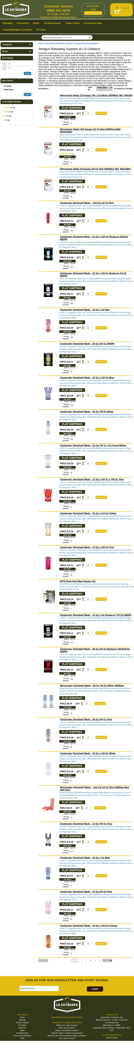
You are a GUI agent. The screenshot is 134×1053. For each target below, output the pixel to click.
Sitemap (22, 1020)
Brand (16, 51)
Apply (27, 73)
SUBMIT (94, 989)
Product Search (22, 1023)
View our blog (111, 1038)
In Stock (7, 86)
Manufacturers (22, 1033)
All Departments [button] (52, 23)
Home (40, 43)
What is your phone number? (67, 1030)
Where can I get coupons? (67, 1025)
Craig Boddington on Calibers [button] (17, 30)
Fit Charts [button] (41, 30)
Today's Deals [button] (72, 23)
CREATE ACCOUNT (93, 13)
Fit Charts (22, 1025)
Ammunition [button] (23, 23)
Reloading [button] (8, 23)
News (22, 1030)
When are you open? (67, 1028)
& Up (9, 107)
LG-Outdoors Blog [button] (93, 23)
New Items (8, 90)
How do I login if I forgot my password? (67, 1033)
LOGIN (93, 9)
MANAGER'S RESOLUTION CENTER (67, 1017)
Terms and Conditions (22, 1036)
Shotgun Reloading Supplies (86, 43)
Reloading (49, 43)
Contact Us (45, 17)
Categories (16, 44)
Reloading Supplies (63, 43)
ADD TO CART (101, 113)
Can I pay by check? (67, 1038)
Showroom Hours (68, 17)
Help (55, 17)
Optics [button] (36, 23)
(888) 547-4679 (58, 10)
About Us (22, 1028)
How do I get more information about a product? (67, 1036)
